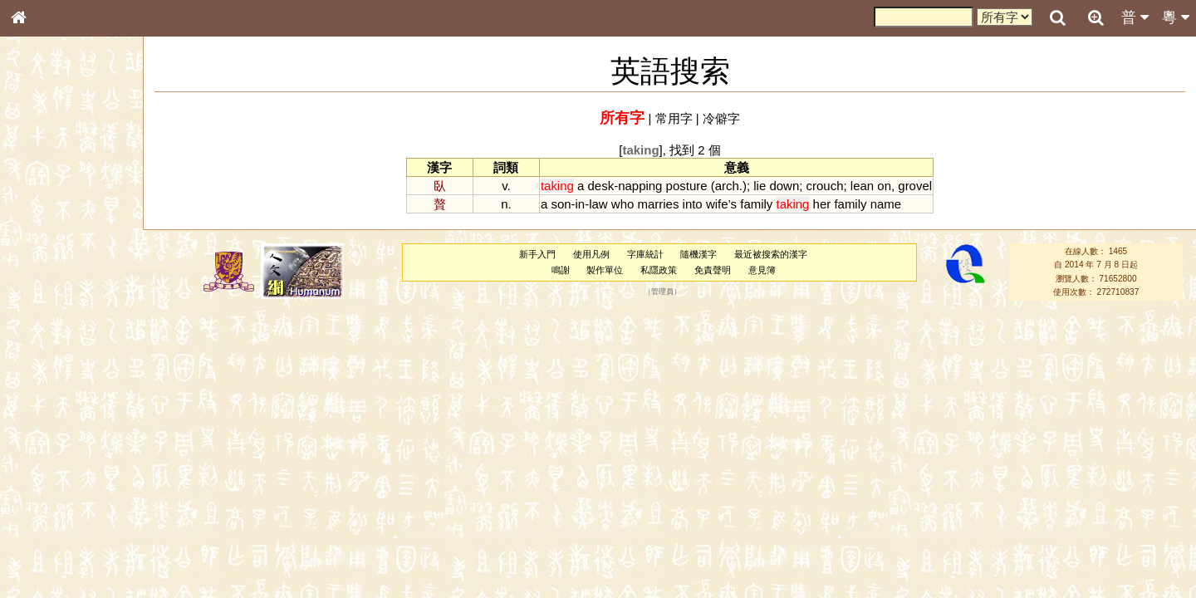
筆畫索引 (41, 237)
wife (717, 204)
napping (640, 186)
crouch (825, 186)
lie (759, 186)
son (561, 204)
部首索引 (41, 222)
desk (601, 186)
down (784, 186)
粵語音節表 (46, 325)
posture (687, 186)
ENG (73, 183)
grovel (915, 186)
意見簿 (762, 270)
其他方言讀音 (51, 467)
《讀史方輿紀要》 (60, 526)
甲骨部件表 (46, 251)
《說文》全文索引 (60, 511)
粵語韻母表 (46, 356)
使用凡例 (591, 254)
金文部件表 (46, 267)
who (622, 204)
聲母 (33, 437)
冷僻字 (721, 118)
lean (862, 186)
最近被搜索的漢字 (770, 254)
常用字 (674, 118)
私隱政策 (658, 270)
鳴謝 (560, 270)
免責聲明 (712, 270)
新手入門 (537, 254)
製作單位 (604, 270)
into (693, 204)
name (885, 204)
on (884, 186)
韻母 (56, 437)
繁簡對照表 (46, 555)
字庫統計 (645, 254)
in (581, 204)
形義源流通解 (51, 282)
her (822, 204)
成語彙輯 (41, 541)
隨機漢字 (698, 254)
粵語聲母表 (46, 340)
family (756, 204)
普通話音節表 (51, 452)
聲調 (79, 437)
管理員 (662, 292)
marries (658, 204)
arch (727, 186)
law (598, 204)
